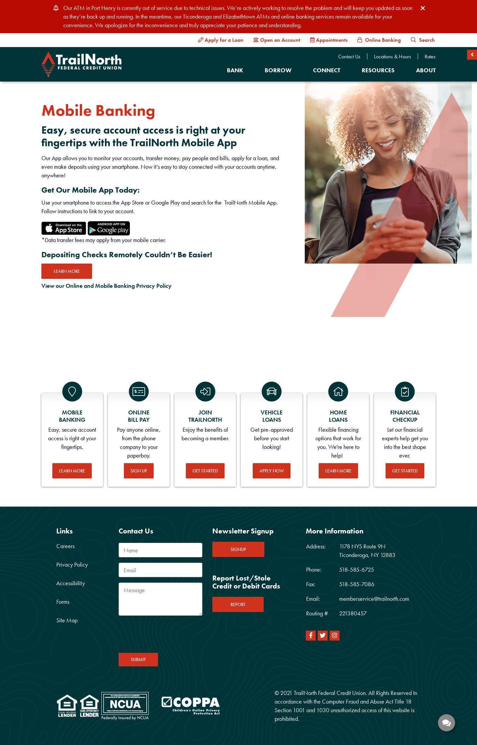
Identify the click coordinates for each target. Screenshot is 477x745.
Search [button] (423, 39)
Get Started (205, 471)
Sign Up (139, 471)
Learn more (67, 271)
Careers (65, 546)
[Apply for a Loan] (220, 40)
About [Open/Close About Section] (426, 70)
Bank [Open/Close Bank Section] (235, 70)
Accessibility (70, 583)
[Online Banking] (379, 40)
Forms (62, 601)
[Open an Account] (276, 40)
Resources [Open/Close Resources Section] (378, 70)
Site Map (67, 620)
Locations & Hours (392, 56)
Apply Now (271, 471)
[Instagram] (335, 636)
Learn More (72, 471)
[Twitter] (323, 636)
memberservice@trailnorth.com (374, 598)
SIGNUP (238, 549)
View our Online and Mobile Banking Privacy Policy (106, 285)
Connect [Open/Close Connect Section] (326, 70)
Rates (430, 56)
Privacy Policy (72, 564)
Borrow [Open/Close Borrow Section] (278, 70)
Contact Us (349, 56)
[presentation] (169, 636)
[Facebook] (311, 636)
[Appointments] (328, 40)
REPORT (238, 604)
